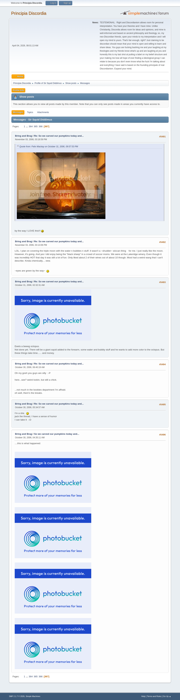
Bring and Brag (23, 135)
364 (31, 126)
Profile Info (18, 90)
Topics (30, 112)
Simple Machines (33, 696)
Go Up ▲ (167, 696)
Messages (18, 112)
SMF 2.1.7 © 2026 (17, 696)
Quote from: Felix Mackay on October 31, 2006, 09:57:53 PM (48, 146)
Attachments (43, 112)
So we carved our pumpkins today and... (56, 434)
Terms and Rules (154, 696)
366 (41, 126)
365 (36, 126)
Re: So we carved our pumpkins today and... (59, 135)
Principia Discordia (28, 13)
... (27, 126)
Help (143, 696)
